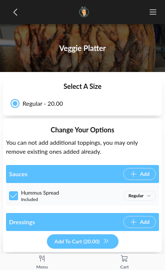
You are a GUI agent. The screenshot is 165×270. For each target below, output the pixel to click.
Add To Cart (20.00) (81, 242)
